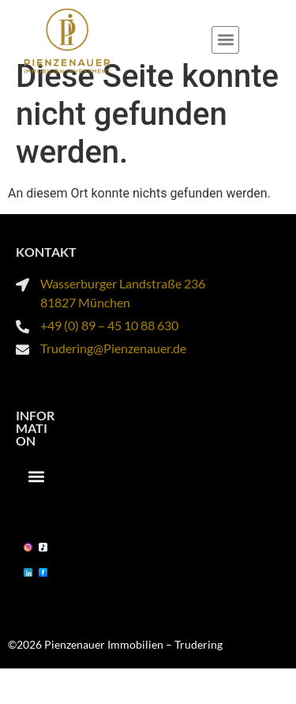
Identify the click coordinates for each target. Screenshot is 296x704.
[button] (225, 40)
